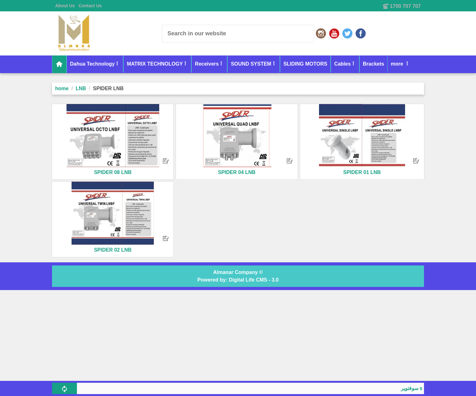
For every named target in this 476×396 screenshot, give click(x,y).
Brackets (373, 64)
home (62, 88)
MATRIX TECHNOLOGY (155, 64)
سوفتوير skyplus (421, 388)
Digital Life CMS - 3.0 (254, 279)
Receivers (207, 64)
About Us (65, 5)
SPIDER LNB (108, 88)
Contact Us (90, 5)
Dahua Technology (92, 64)
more (398, 64)
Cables (342, 64)
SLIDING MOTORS (305, 64)
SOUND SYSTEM (251, 64)
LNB (81, 88)
